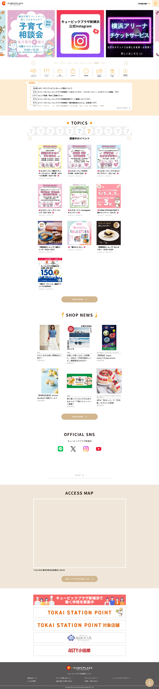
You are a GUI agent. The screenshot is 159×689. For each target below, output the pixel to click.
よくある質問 (31, 681)
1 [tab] (56, 63)
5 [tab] (83, 63)
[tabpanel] (79, 33)
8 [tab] (103, 63)
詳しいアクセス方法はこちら (79, 579)
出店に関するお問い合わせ (64, 681)
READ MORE (123, 108)
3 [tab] (69, 63)
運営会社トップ (32, 678)
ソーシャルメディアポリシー (121, 678)
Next (126, 63)
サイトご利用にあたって (63, 678)
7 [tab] (96, 63)
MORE (79, 475)
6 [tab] (89, 63)
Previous (33, 63)
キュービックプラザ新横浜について (79, 674)
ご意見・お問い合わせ (91, 681)
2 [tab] (62, 63)
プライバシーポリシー (91, 678)
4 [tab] (76, 63)
